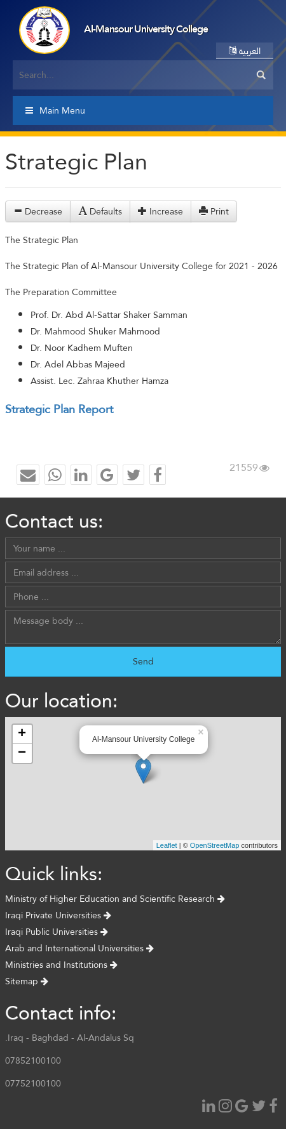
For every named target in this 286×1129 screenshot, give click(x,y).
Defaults (100, 211)
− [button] (22, 753)
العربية (245, 51)
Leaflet (166, 845)
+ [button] (22, 734)
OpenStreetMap (215, 845)
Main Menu (55, 110)
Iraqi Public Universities (56, 931)
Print (214, 211)
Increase (160, 211)
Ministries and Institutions (61, 964)
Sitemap (26, 981)
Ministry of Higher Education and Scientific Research (115, 898)
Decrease (37, 211)
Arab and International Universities (79, 948)
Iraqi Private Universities (58, 915)
